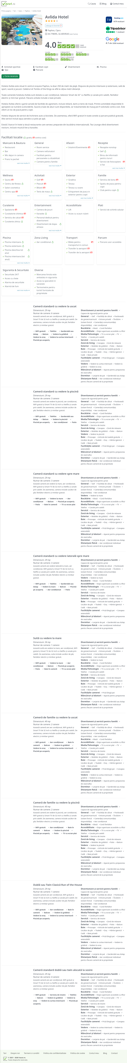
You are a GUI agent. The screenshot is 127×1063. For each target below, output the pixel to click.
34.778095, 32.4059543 (61, 34)
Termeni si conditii (31, 1053)
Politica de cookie (77, 1053)
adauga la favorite (54, 25)
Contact (114, 1053)
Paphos (27, 11)
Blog (105, 1053)
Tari (14, 11)
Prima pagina (6, 11)
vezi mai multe (23, 163)
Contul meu (94, 1053)
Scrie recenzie (10, 76)
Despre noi (15, 1053)
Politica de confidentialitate (54, 1053)
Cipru (20, 11)
